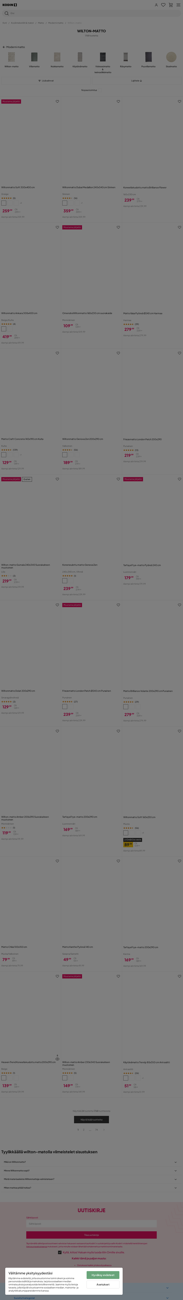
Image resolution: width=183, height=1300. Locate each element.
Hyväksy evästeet (103, 1275)
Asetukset (103, 1284)
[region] (64, 1281)
